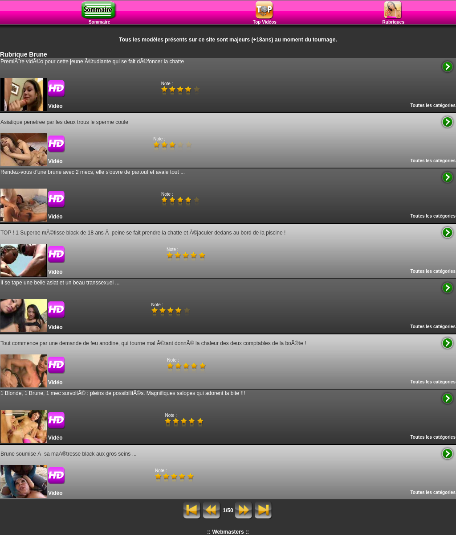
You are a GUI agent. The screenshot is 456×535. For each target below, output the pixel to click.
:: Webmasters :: (228, 532)
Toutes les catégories (433, 105)
